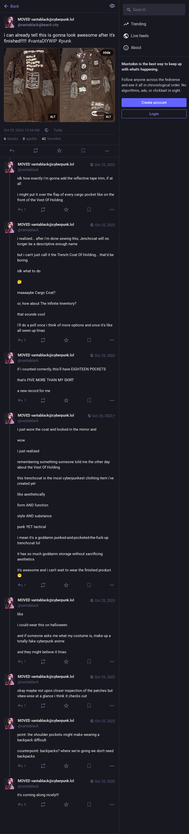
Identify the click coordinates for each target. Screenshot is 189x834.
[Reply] (12, 150)
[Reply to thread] (22, 209)
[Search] (154, 9)
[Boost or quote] (36, 150)
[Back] (53, 6)
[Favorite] (59, 150)
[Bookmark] (83, 150)
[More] (107, 151)
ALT (52, 117)
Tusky (58, 130)
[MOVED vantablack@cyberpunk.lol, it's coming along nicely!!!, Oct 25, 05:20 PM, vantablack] (59, 793)
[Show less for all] (112, 6)
